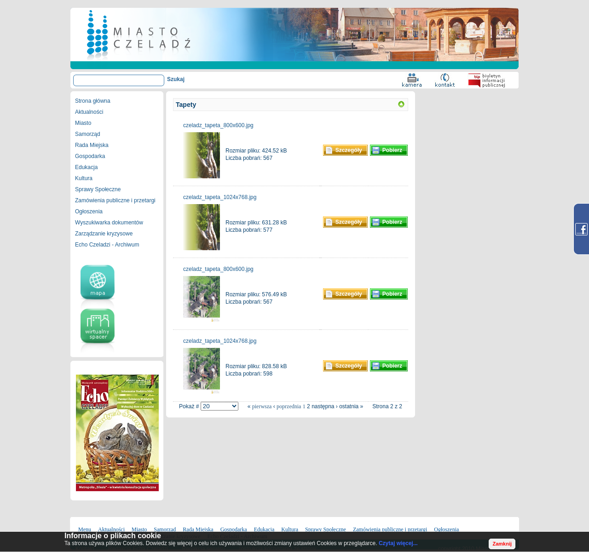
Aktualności (89, 112)
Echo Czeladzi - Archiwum (107, 244)
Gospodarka (90, 156)
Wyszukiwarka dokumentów (109, 222)
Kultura (83, 178)
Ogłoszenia (89, 211)
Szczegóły (348, 150)
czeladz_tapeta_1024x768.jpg (219, 197)
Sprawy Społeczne (98, 189)
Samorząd (87, 134)
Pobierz (392, 150)
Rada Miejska (92, 145)
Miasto (83, 123)
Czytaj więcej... (398, 543)
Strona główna (92, 101)
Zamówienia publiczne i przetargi (115, 200)
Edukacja (86, 167)
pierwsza (262, 406)
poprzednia (289, 406)
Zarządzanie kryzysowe (104, 233)
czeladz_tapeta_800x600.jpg (218, 125)
